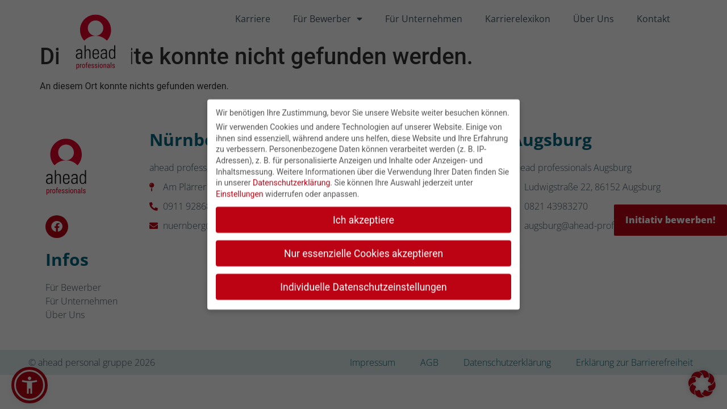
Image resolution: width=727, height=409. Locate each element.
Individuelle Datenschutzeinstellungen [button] (363, 281)
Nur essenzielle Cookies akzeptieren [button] (363, 248)
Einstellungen (240, 188)
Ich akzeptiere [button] (363, 214)
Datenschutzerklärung (291, 177)
